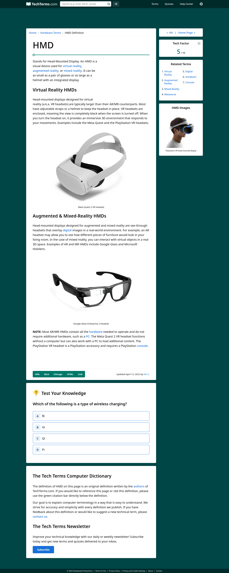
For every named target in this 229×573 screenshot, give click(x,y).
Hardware (190, 76)
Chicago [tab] (58, 374)
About (150, 571)
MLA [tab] (46, 374)
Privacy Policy (114, 571)
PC (88, 336)
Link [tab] (80, 374)
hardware (96, 332)
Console (189, 82)
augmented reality (45, 71)
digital (67, 230)
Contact (159, 571)
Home (33, 32)
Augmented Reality (170, 82)
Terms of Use (100, 571)
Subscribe (43, 551)
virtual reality (72, 66)
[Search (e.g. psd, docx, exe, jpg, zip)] (85, 4)
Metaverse (170, 94)
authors (138, 488)
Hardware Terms (50, 32)
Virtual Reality (168, 73)
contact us (40, 518)
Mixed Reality (171, 89)
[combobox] (85, 4)
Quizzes (169, 4)
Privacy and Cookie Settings (134, 571)
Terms (155, 4)
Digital (189, 71)
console (142, 346)
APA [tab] (37, 374)
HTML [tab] (70, 374)
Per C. (146, 374)
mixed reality (73, 71)
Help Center (186, 4)
